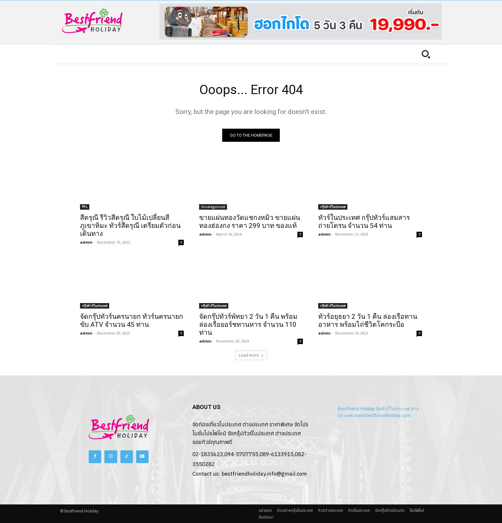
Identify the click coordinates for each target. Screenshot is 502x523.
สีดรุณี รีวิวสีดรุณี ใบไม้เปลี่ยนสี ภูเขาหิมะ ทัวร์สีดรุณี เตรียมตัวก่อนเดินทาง (130, 225)
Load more (251, 355)
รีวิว (84, 207)
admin (86, 242)
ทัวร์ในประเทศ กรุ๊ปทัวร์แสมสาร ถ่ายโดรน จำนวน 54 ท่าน (364, 221)
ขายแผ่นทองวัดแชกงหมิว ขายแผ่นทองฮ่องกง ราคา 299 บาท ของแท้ (249, 221)
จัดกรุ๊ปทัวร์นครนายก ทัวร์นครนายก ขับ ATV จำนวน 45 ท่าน (131, 320)
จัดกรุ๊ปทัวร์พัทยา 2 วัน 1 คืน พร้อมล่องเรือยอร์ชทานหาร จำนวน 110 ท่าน (248, 324)
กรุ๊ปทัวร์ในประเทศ (332, 207)
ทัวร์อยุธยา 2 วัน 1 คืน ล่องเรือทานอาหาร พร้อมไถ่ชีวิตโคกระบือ (367, 320)
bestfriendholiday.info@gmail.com (264, 473)
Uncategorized (213, 207)
